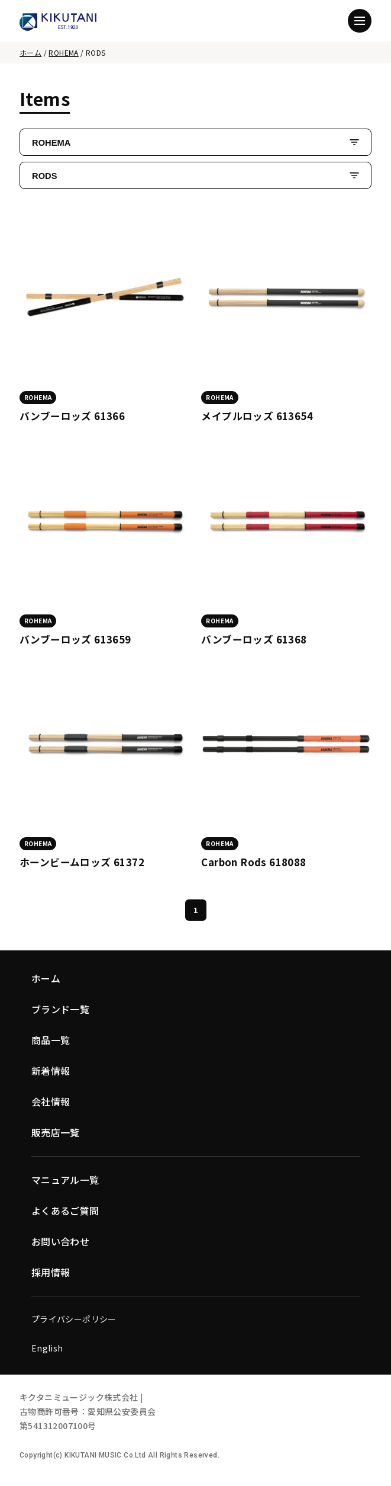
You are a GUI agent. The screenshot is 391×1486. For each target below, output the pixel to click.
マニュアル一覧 (65, 1180)
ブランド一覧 (60, 1009)
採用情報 (50, 1272)
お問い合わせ (60, 1241)
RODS (44, 176)
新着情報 (50, 1071)
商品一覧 (50, 1040)
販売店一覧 (55, 1132)
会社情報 (50, 1101)
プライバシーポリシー (74, 1319)
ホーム (30, 52)
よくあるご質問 (65, 1210)
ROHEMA (63, 52)
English (47, 1348)
